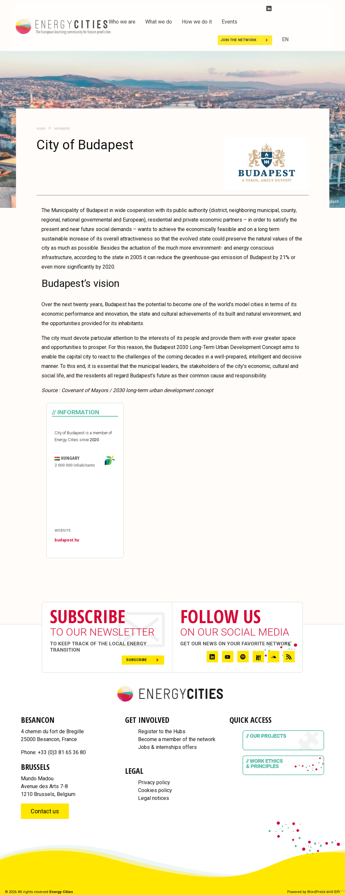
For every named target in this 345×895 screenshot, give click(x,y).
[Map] (85, 498)
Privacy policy (154, 782)
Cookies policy (155, 790)
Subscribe (136, 660)
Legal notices (153, 798)
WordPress (316, 892)
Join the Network (238, 40)
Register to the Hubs (161, 731)
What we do (158, 22)
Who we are (122, 22)
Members (62, 128)
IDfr (337, 892)
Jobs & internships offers (167, 747)
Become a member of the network (176, 739)
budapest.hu (67, 540)
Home (41, 128)
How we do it (197, 22)
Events (229, 22)
